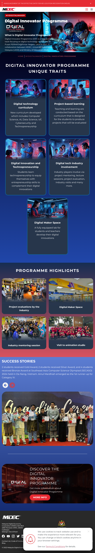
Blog (3, 543)
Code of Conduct (17, 541)
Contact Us (6, 541)
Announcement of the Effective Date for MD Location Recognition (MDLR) (37, 3)
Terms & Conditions (55, 546)
